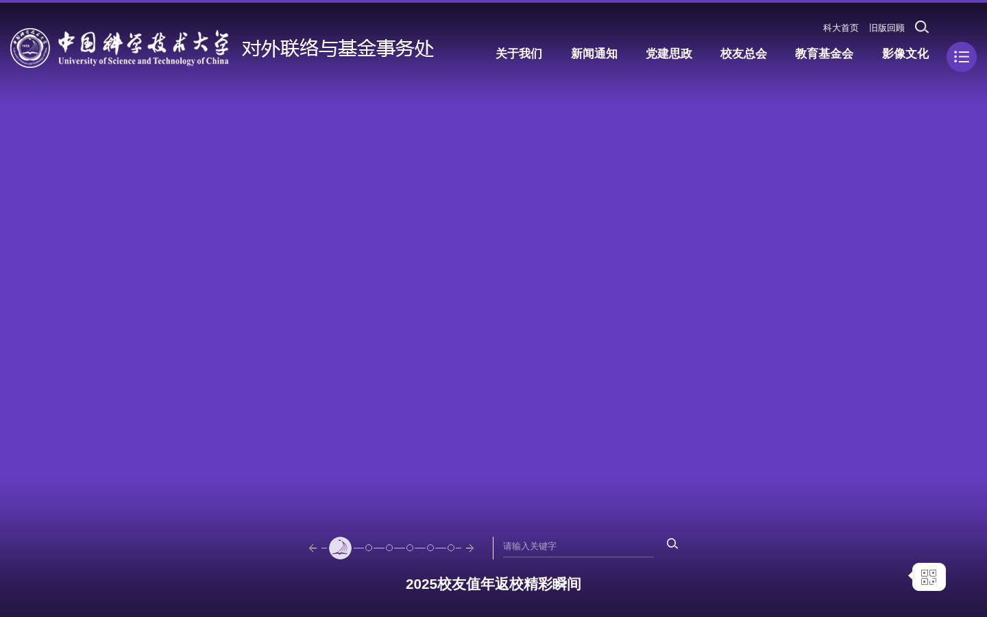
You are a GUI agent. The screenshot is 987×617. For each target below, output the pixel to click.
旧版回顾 (887, 28)
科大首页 (841, 28)
